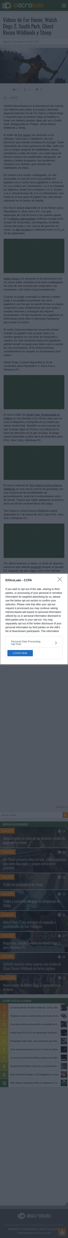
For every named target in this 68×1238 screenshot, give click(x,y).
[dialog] (34, 619)
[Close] (60, 580)
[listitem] (34, 642)
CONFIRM (20, 653)
